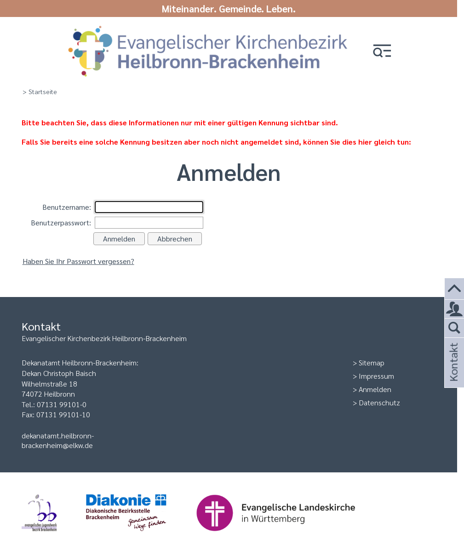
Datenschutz (379, 402)
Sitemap (371, 362)
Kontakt (453, 374)
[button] (382, 52)
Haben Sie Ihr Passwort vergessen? (78, 261)
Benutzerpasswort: (61, 222)
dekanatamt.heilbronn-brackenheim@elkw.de (58, 440)
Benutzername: (66, 207)
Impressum (376, 376)
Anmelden (375, 389)
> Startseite (40, 91)
